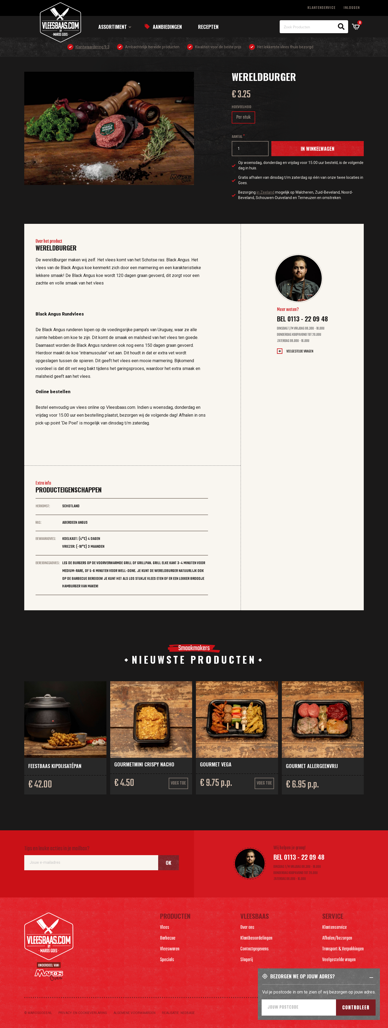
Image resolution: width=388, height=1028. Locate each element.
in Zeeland (265, 192)
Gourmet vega (215, 764)
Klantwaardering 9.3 (92, 47)
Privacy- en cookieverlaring (82, 1013)
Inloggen (352, 8)
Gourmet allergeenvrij (312, 765)
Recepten (208, 26)
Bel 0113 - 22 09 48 (302, 318)
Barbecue (167, 938)
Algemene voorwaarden (134, 1013)
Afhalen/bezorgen (337, 938)
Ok (168, 862)
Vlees (164, 927)
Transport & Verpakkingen (343, 949)
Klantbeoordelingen (256, 938)
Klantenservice (321, 8)
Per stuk (245, 119)
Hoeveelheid (241, 107)
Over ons (247, 927)
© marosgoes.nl (38, 1013)
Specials (167, 960)
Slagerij (246, 960)
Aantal (237, 137)
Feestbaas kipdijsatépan (54, 765)
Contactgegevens (254, 949)
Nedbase (188, 1013)
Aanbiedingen (167, 26)
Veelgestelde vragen (299, 351)
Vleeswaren (169, 949)
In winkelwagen (317, 148)
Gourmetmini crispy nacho (144, 764)
